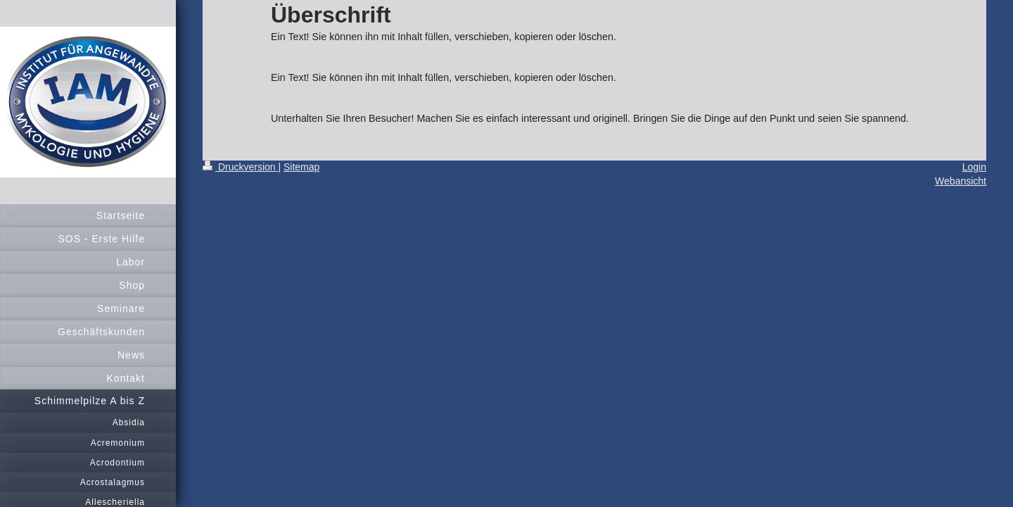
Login (974, 167)
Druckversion (240, 167)
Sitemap (301, 167)
